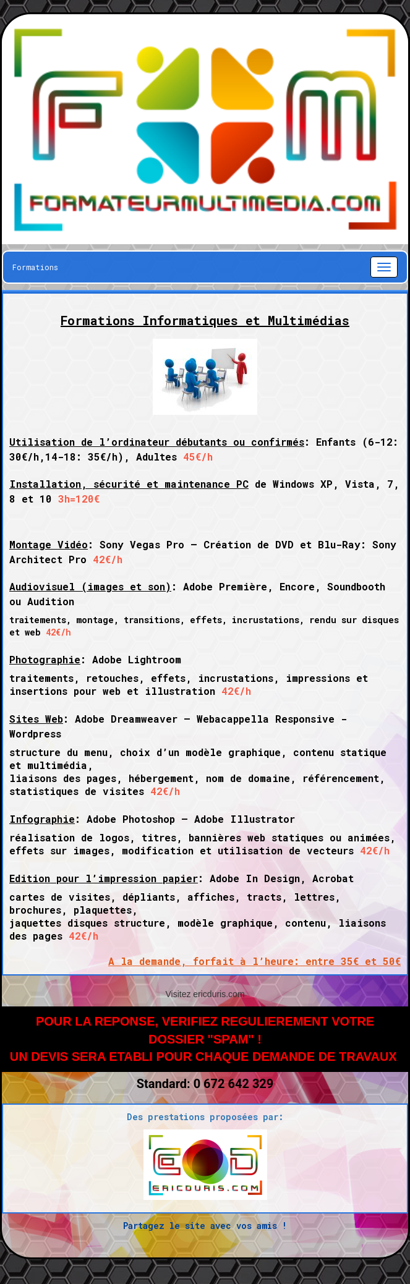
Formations (35, 267)
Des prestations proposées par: (205, 1117)
